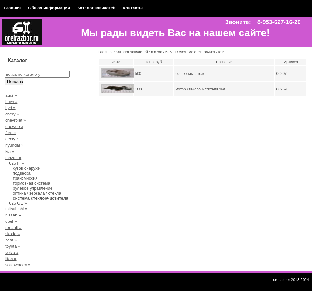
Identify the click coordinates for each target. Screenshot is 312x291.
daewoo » (14, 126)
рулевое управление (32, 188)
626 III (170, 52)
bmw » (11, 101)
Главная (12, 8)
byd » (10, 107)
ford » (10, 132)
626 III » (16, 163)
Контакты (133, 8)
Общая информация (49, 8)
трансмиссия (25, 178)
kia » (9, 151)
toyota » (12, 246)
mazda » (13, 157)
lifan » (11, 258)
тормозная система (31, 183)
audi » (11, 95)
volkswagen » (18, 265)
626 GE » (18, 203)
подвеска (22, 173)
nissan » (13, 215)
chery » (12, 114)
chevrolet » (15, 120)
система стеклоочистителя (40, 198)
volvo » (11, 252)
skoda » (12, 233)
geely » (12, 139)
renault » (13, 227)
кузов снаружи (27, 168)
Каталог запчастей (96, 8)
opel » (11, 221)
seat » (11, 240)
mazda (156, 52)
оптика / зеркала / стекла (37, 193)
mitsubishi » (16, 208)
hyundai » (14, 145)
